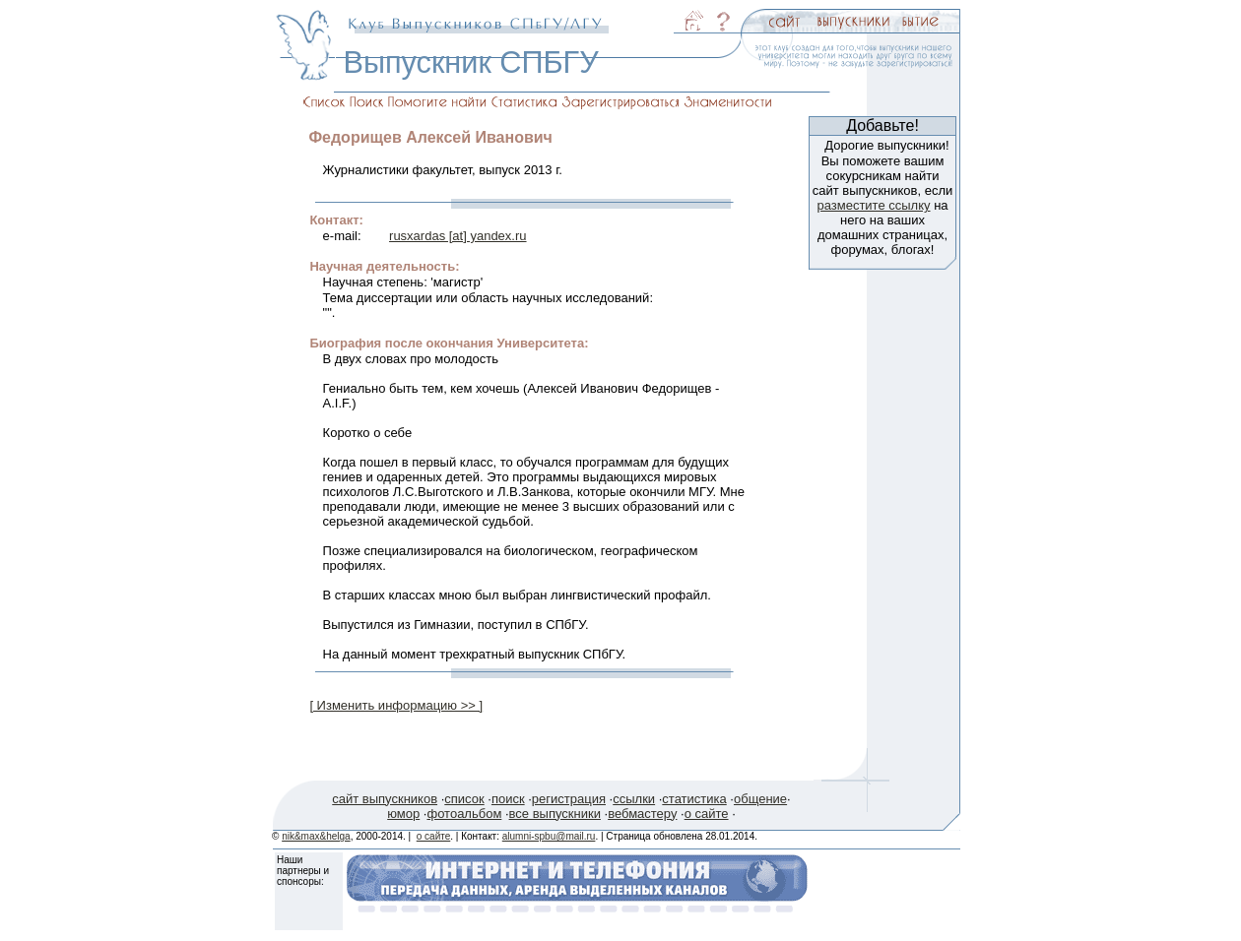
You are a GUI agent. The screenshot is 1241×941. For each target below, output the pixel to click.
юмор (403, 813)
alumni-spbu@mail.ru (549, 836)
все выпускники (555, 813)
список (464, 798)
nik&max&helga (316, 836)
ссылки (634, 798)
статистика (694, 798)
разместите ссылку (873, 205)
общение (760, 798)
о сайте (707, 813)
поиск (508, 798)
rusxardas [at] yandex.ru (457, 235)
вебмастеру (642, 813)
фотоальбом (463, 813)
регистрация (569, 798)
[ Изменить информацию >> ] (396, 705)
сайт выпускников (384, 798)
